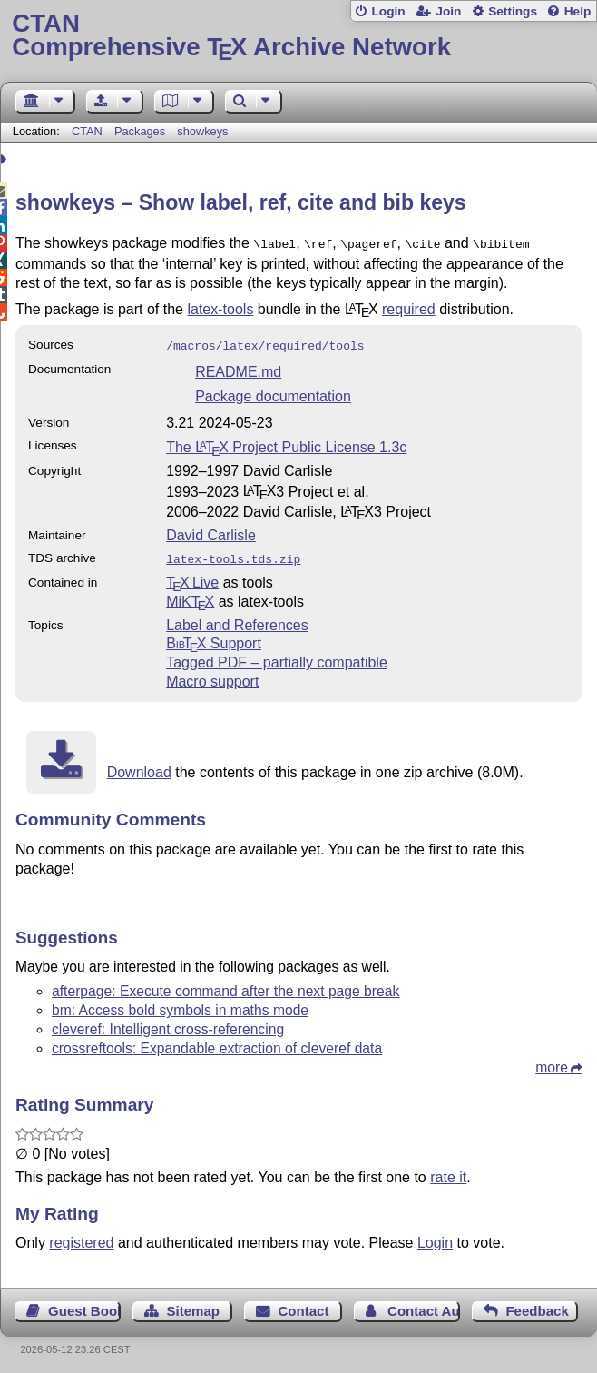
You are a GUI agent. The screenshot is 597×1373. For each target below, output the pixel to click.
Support (213, 638)
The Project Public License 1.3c (286, 443)
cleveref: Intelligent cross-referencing (168, 1024)
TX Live (192, 577)
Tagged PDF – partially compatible (276, 657)
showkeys (202, 131)
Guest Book (84, 1305)
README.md (238, 368)
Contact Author (423, 1305)
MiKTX (190, 596)
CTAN (87, 131)
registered (81, 1237)
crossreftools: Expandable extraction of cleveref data (217, 1043)
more (551, 1062)
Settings (512, 11)
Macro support (212, 676)
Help (578, 11)
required (409, 307)
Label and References (237, 619)
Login (388, 11)
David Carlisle (211, 531)
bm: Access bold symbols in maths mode (180, 1004)
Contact (304, 1305)
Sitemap (192, 1305)
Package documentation (273, 392)
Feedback (536, 1305)
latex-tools (220, 307)
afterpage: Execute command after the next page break (225, 985)
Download (139, 767)
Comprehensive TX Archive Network (298, 36)
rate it (448, 1172)
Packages (141, 131)
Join (448, 11)
